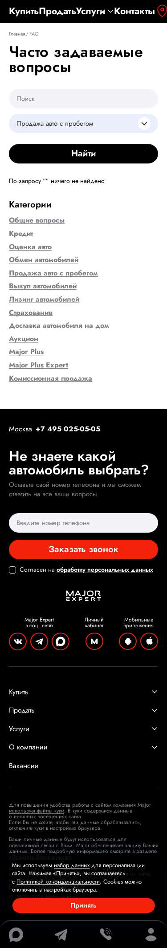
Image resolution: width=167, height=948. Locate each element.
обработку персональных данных (105, 569)
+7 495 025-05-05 (68, 429)
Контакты (134, 11)
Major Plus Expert (38, 365)
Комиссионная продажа (50, 378)
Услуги (95, 11)
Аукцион (23, 339)
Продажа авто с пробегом (53, 273)
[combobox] (83, 123)
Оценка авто (30, 247)
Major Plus (26, 352)
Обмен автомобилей (43, 260)
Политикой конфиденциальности (58, 881)
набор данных (72, 865)
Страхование (31, 313)
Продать (57, 11)
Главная (17, 33)
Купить (24, 11)
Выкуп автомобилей (43, 286)
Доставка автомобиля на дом (59, 326)
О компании (83, 747)
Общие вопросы (37, 220)
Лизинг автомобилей (44, 299)
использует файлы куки (36, 811)
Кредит (21, 234)
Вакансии (24, 766)
